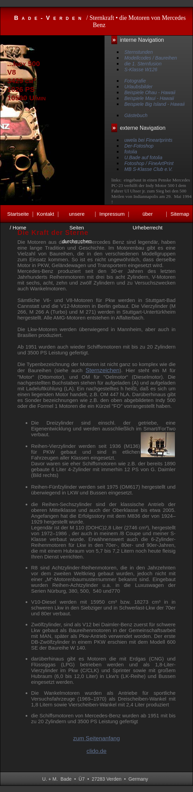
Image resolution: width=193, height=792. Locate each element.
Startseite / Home (18, 216)
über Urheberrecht (148, 216)
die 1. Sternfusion (143, 63)
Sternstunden (138, 52)
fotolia (130, 151)
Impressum (112, 214)
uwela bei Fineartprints (148, 140)
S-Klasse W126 (140, 69)
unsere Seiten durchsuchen (77, 216)
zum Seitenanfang (96, 738)
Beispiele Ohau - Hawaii (149, 92)
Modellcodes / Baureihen (150, 58)
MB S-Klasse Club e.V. (148, 169)
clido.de (96, 751)
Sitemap (179, 214)
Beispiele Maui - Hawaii (149, 98)
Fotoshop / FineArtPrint (149, 163)
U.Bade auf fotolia (143, 157)
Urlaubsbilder (138, 86)
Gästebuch (136, 115)
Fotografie (135, 81)
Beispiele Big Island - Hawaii (154, 104)
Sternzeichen (103, 370)
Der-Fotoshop (138, 146)
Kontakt (45, 214)
